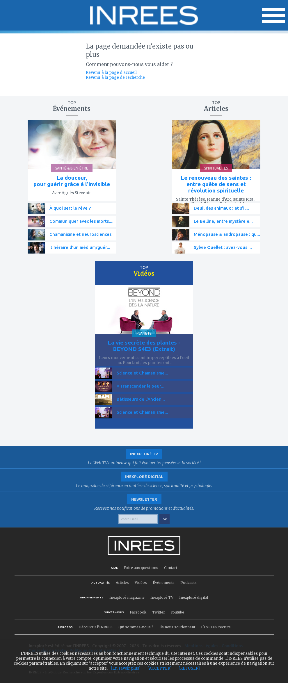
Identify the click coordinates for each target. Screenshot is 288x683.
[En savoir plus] (126, 668)
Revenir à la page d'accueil (111, 72)
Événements (164, 582)
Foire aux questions (141, 568)
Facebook (138, 612)
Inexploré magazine (127, 597)
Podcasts (188, 582)
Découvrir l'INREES (96, 627)
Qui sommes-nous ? (136, 627)
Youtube (177, 612)
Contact (170, 568)
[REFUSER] (189, 668)
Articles (122, 582)
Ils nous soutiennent (177, 627)
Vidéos (141, 582)
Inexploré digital (193, 597)
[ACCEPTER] (159, 668)
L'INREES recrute (216, 627)
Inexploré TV (161, 597)
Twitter (158, 612)
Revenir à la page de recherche (115, 77)
